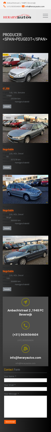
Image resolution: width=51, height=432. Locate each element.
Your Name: (10, 376)
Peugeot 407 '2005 (12, 267)
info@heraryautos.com (34, 6)
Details (7, 106)
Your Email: (10, 385)
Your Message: (11, 393)
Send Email (10, 422)
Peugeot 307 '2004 (12, 85)
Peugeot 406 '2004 (12, 146)
